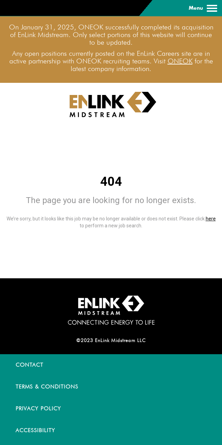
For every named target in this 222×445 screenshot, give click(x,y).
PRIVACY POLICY (38, 408)
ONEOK (180, 61)
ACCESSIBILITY (35, 430)
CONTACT (29, 364)
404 (111, 181)
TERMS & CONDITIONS (47, 386)
